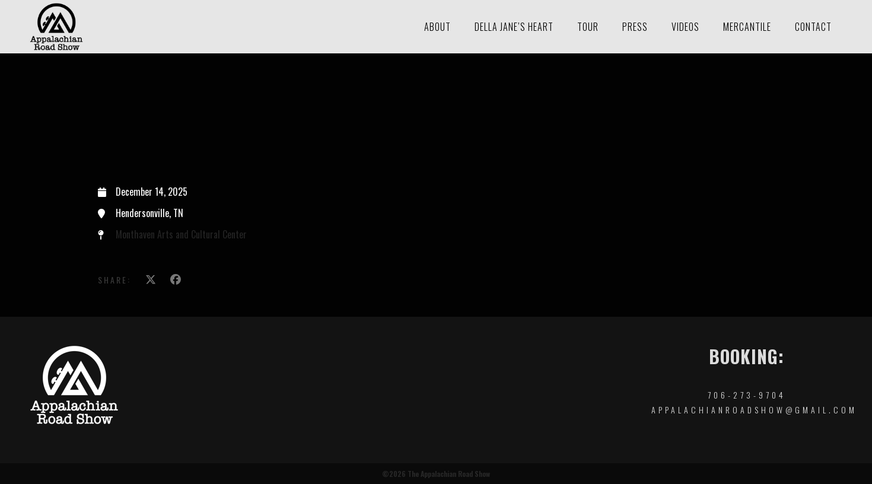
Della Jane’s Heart (514, 27)
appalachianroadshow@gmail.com (754, 409)
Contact (813, 27)
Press (635, 27)
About (437, 27)
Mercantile (747, 27)
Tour (588, 27)
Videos (685, 27)
